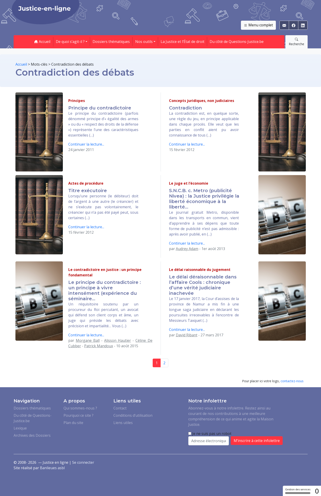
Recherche (296, 41)
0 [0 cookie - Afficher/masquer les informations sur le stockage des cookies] (317, 491)
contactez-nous (292, 381)
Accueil (42, 41)
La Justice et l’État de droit (182, 41)
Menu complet (258, 25)
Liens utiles (123, 422)
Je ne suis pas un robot (209, 433)
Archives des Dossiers (32, 435)
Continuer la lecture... (86, 144)
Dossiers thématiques (111, 41)
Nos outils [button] (144, 41)
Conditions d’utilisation (132, 415)
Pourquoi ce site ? (78, 415)
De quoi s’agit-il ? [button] (70, 41)
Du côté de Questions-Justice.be (237, 41)
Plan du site (73, 422)
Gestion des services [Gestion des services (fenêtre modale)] (297, 491)
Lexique (20, 428)
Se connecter (83, 462)
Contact (120, 408)
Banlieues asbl (52, 467)
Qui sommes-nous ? (80, 408)
